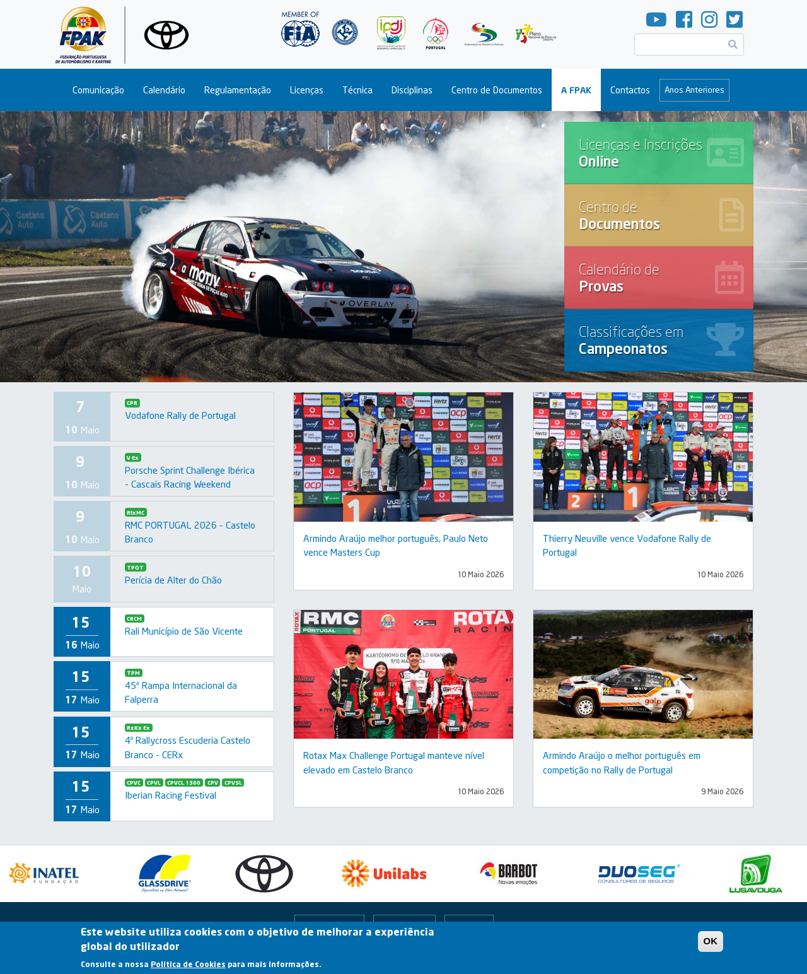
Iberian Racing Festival (170, 795)
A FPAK (576, 90)
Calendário (164, 90)
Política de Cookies (188, 964)
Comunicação (98, 90)
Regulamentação (237, 90)
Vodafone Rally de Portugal (180, 415)
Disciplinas (412, 90)
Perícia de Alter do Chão (173, 579)
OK (711, 941)
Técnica (357, 90)
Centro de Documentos (496, 90)
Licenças (306, 90)
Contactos (630, 90)
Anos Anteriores (694, 90)
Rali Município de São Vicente (184, 631)
